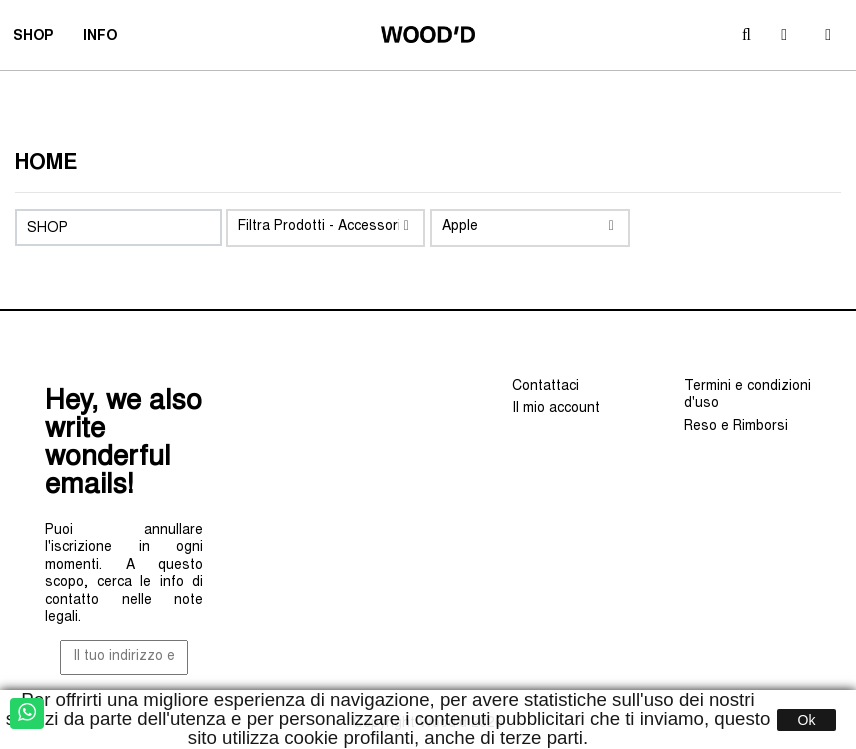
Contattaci (545, 387)
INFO (106, 39)
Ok (807, 720)
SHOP (39, 39)
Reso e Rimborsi (736, 427)
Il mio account (556, 409)
